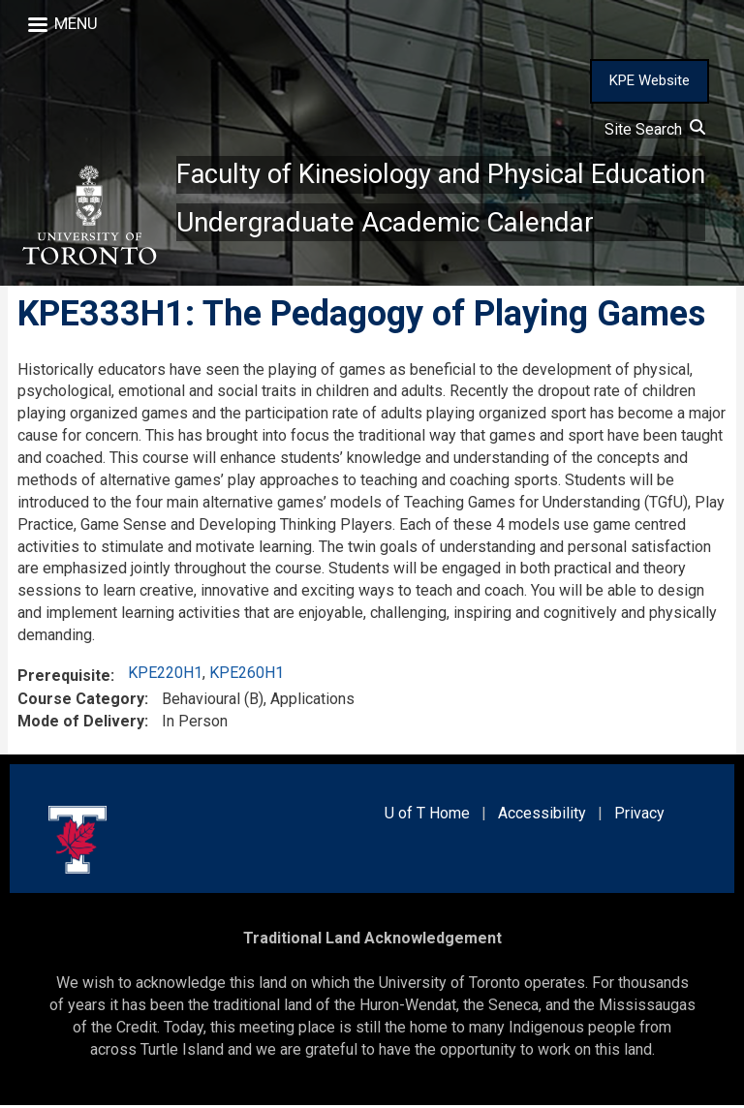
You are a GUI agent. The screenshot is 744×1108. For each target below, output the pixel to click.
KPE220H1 (165, 675)
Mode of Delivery (80, 724)
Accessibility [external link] (542, 815)
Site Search (654, 129)
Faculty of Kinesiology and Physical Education (447, 175)
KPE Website (649, 80)
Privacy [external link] (639, 815)
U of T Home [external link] (427, 815)
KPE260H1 (246, 675)
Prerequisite (63, 678)
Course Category (80, 701)
